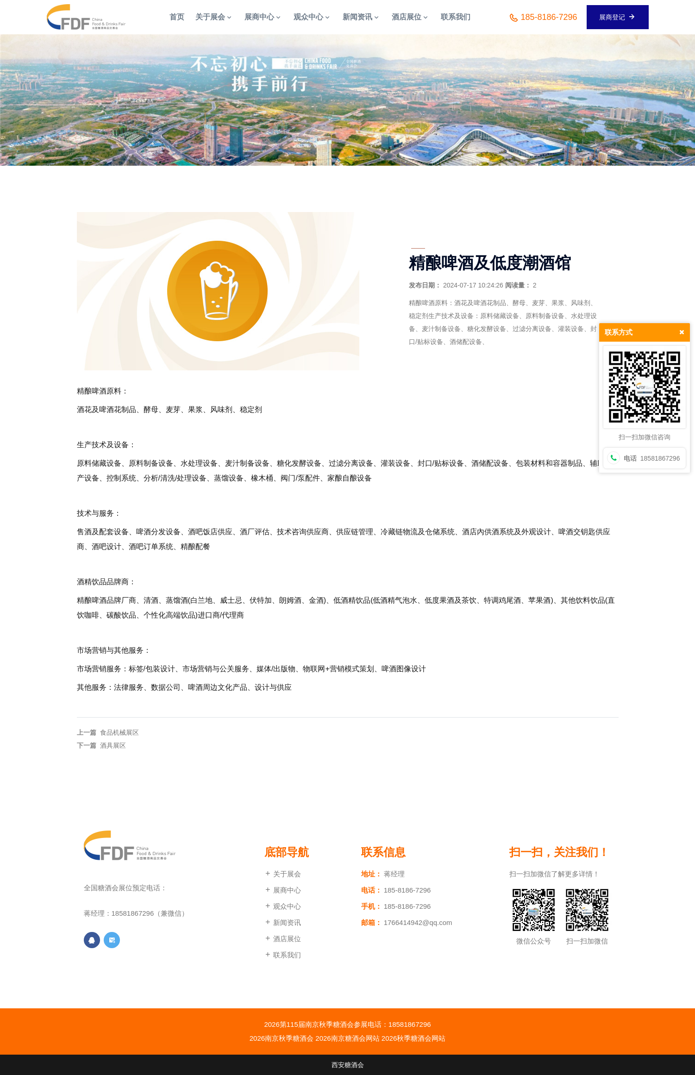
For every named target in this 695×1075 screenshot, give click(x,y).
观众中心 (282, 906)
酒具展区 (113, 745)
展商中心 (282, 890)
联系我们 (282, 955)
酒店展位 (282, 939)
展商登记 (617, 16)
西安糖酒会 (348, 1065)
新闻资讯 (282, 922)
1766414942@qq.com (418, 922)
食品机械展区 (119, 732)
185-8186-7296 (542, 17)
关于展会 (282, 874)
